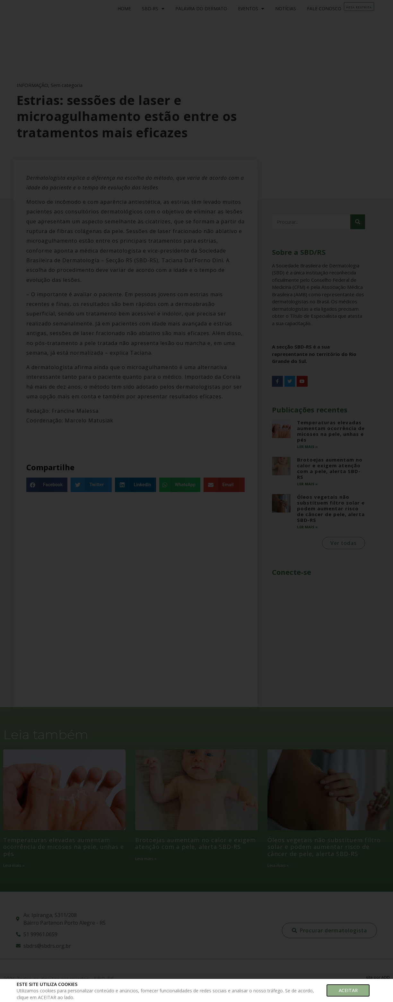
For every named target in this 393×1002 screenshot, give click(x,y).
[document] (196, 501)
